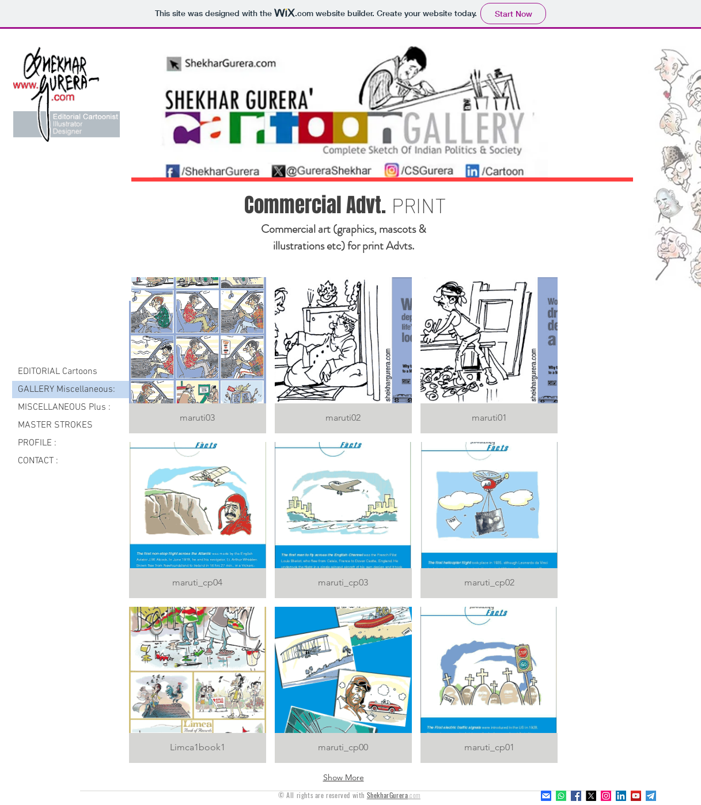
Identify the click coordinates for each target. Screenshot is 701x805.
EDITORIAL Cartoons (57, 371)
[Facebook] (576, 796)
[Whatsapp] (561, 796)
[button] (197, 355)
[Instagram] (606, 796)
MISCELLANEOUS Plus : (64, 407)
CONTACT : (38, 461)
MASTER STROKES (55, 425)
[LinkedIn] (621, 796)
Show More (343, 777)
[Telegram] (651, 796)
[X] (591, 796)
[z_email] (546, 796)
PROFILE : (37, 443)
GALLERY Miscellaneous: (66, 389)
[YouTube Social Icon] (636, 796)
